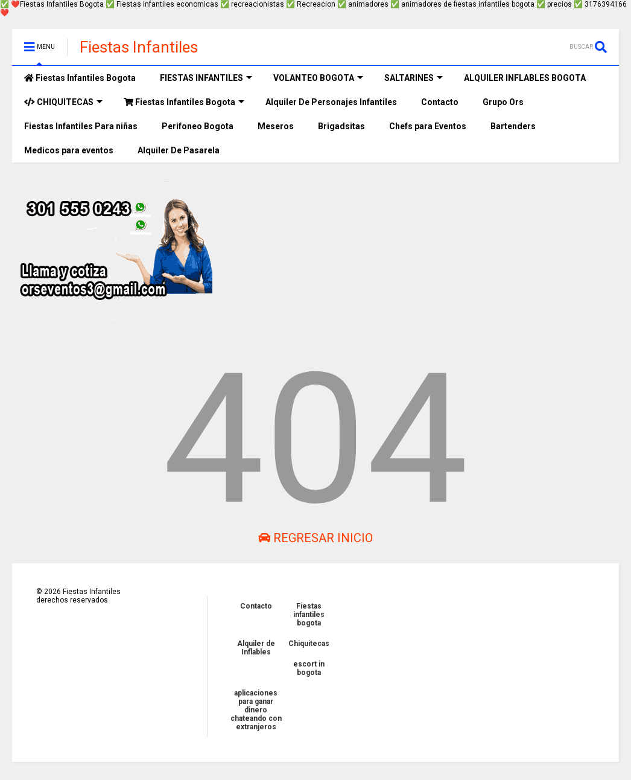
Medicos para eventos (68, 150)
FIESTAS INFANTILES (206, 78)
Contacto (439, 102)
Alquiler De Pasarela (179, 150)
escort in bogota (309, 668)
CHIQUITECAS (63, 102)
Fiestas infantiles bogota (309, 614)
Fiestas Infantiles (139, 47)
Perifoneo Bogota (197, 126)
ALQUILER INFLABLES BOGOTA (525, 78)
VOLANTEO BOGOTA (318, 78)
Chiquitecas (308, 643)
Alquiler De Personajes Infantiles (331, 102)
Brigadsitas (341, 126)
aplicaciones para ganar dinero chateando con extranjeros (256, 710)
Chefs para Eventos (427, 126)
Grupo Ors (503, 102)
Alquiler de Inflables (256, 647)
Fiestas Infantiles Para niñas (81, 126)
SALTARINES (413, 78)
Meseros (276, 126)
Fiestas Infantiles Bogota (80, 78)
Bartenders (513, 126)
